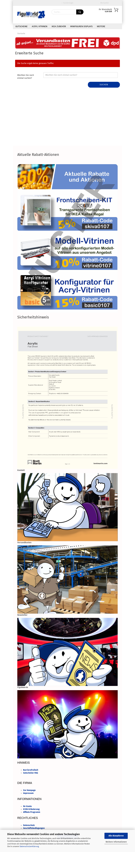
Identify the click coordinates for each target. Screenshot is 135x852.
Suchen (104, 84)
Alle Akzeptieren (116, 836)
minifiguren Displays (81, 26)
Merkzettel (104, 3)
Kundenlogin (67, 3)
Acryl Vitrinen (39, 26)
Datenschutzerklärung (29, 846)
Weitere (101, 26)
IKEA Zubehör (59, 26)
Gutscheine (21, 26)
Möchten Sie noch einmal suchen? (25, 76)
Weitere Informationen (116, 842)
